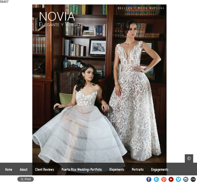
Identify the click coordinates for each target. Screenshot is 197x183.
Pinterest (163, 179)
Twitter (156, 179)
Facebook (149, 179)
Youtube (171, 179)
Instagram (186, 179)
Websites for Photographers (193, 179)
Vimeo (178, 179)
